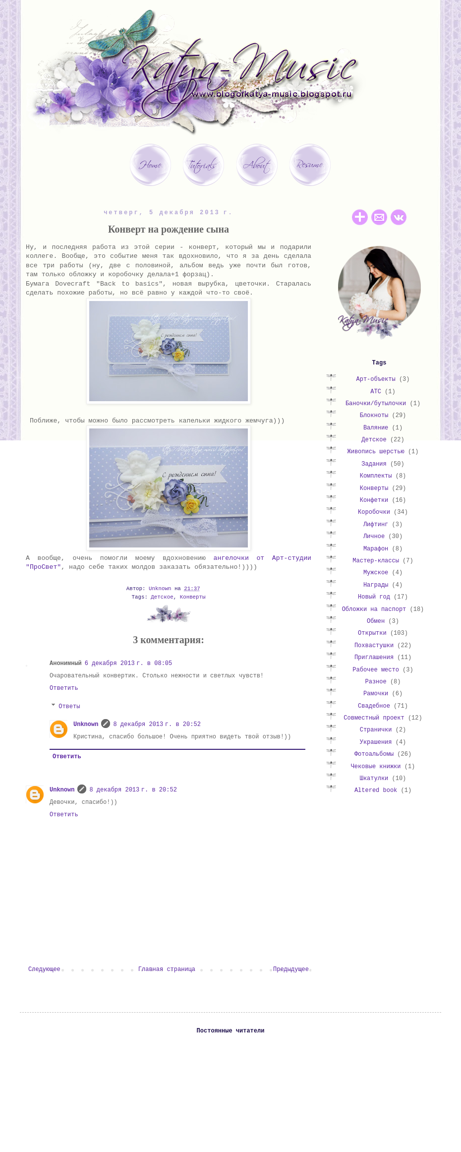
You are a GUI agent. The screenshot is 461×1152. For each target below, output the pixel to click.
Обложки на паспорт (374, 609)
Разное (375, 681)
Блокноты (374, 415)
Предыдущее (291, 969)
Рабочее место (375, 670)
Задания (373, 464)
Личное (374, 536)
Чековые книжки (376, 766)
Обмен (376, 621)
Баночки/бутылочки (376, 403)
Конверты (193, 597)
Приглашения (374, 657)
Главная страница (166, 969)
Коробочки (374, 512)
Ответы (69, 706)
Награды (375, 585)
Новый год (374, 597)
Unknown (85, 724)
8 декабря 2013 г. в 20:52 (156, 724)
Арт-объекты (375, 379)
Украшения (376, 742)
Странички (376, 730)
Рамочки (375, 693)
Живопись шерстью (375, 451)
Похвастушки (374, 645)
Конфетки (374, 500)
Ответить (64, 688)
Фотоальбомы (374, 754)
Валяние (375, 427)
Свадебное (374, 706)
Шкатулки (374, 778)
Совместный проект (374, 718)
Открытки (372, 633)
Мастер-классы (375, 560)
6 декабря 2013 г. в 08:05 (128, 663)
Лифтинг (375, 524)
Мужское (375, 572)
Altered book (375, 790)
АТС (375, 391)
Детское (162, 597)
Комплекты (376, 476)
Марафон (375, 549)
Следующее (44, 969)
